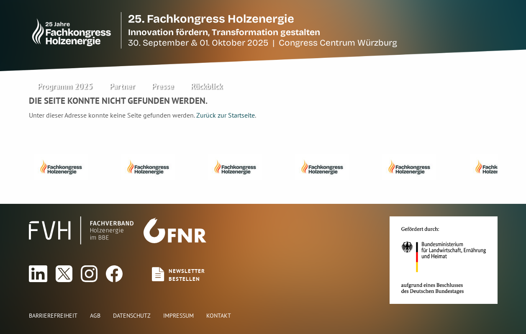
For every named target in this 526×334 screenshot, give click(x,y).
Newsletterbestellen (187, 274)
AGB (95, 315)
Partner (122, 86)
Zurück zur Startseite (225, 115)
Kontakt (218, 315)
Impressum (178, 315)
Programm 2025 (64, 86)
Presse (162, 86)
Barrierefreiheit (53, 315)
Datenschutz (132, 315)
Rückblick (206, 86)
